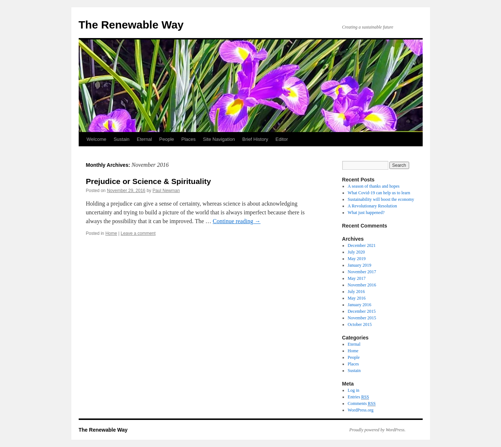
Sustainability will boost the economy (381, 199)
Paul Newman (166, 190)
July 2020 (356, 252)
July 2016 (356, 291)
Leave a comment (138, 233)
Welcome (96, 139)
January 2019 (359, 265)
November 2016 (362, 285)
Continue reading (237, 221)
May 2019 (357, 258)
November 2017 (362, 271)
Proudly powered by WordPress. (377, 429)
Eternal (144, 139)
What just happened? (366, 212)
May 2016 (357, 298)
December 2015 (361, 311)
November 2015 (362, 317)
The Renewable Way (131, 25)
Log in (353, 390)
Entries (358, 397)
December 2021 (361, 245)
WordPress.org (360, 410)
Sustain (121, 139)
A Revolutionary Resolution (372, 206)
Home (111, 233)
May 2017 (357, 278)
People (166, 139)
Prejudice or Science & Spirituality (148, 181)
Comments (361, 403)
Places (189, 139)
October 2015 (360, 324)
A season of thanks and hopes (374, 186)
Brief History (255, 139)
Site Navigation (219, 139)
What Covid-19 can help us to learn (379, 192)
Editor (282, 139)
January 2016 (359, 304)
